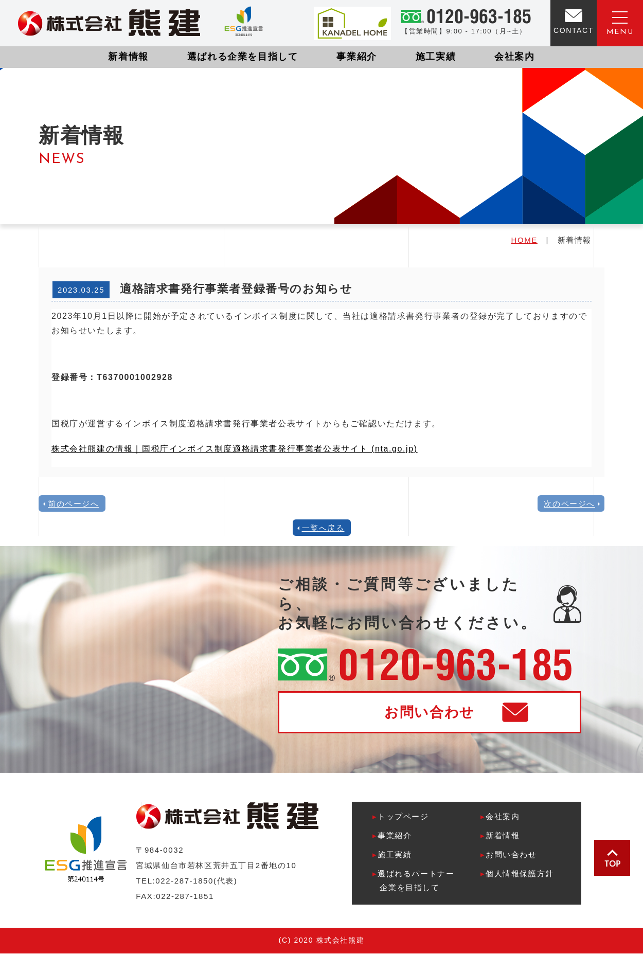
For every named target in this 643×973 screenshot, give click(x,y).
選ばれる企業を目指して (242, 56)
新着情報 (128, 56)
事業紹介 (356, 56)
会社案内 (514, 56)
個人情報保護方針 (516, 873)
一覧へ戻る (323, 528)
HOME (524, 240)
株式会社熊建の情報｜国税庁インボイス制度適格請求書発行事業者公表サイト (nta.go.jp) (234, 448)
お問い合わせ (429, 712)
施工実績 (436, 56)
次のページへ (569, 503)
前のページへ (73, 503)
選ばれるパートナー (413, 881)
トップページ (400, 816)
